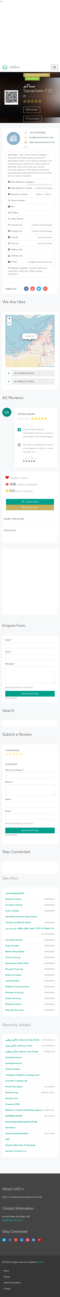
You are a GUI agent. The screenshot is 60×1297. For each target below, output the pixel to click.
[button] (36, 335)
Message (10, 664)
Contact (7, 1288)
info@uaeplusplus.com (12, 1220)
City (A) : (30, 243)
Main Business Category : (30, 183)
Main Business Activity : (30, 188)
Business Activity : (30, 194)
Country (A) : (30, 231)
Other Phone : (16, 218)
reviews (27, 491)
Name (8, 640)
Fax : (11, 206)
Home (6, 1271)
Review (9, 782)
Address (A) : (16, 255)
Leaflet (41, 366)
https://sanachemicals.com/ (42, 142)
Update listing (31, 501)
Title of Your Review (14, 770)
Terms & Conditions (12, 1282)
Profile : (30, 165)
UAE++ (41, 1262)
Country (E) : (30, 225)
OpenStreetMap (50, 366)
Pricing (7, 1277)
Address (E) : (15, 249)
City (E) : (30, 237)
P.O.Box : (13, 212)
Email (8, 652)
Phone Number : (17, 200)
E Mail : (30, 261)
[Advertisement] (30, 33)
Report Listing (31, 507)
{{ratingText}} (11, 764)
